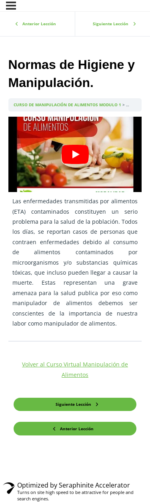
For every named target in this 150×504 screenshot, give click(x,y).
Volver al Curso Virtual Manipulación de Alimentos (75, 369)
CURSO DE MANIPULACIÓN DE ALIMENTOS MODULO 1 (68, 104)
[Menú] (11, 5)
